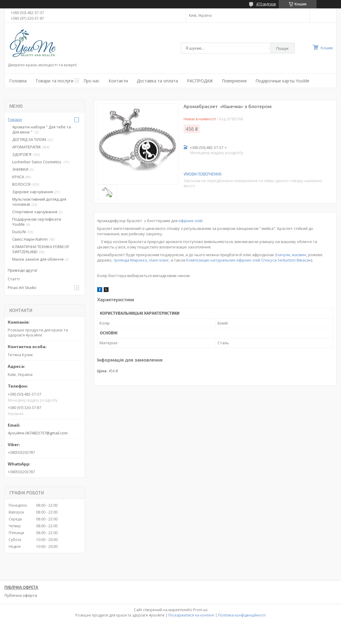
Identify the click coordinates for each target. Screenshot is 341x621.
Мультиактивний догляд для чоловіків (39, 201)
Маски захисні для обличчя (37, 259)
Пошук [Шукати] (282, 48)
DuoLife (19, 231)
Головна (18, 81)
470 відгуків (266, 4)
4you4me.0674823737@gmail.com (38, 433)
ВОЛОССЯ (21, 184)
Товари (15, 119)
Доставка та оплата (157, 81)
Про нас (91, 81)
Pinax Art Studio (22, 287)
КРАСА (18, 176)
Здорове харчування (32, 191)
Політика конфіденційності (242, 615)
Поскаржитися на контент (191, 615)
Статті (14, 279)
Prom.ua (200, 609)
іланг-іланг (159, 260)
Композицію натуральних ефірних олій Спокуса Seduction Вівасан (248, 260)
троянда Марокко (130, 260)
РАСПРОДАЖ (200, 81)
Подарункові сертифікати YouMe (36, 221)
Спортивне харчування (34, 211)
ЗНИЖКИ (20, 169)
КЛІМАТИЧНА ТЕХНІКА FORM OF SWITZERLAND (40, 249)
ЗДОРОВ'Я (21, 154)
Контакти (118, 81)
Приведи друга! (22, 270)
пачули (283, 254)
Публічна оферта (20, 595)
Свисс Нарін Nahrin (30, 239)
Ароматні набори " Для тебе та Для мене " (41, 129)
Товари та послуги (54, 81)
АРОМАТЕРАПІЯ (26, 147)
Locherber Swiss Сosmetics (37, 162)
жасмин (299, 254)
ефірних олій (190, 220)
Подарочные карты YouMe (282, 81)
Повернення (234, 81)
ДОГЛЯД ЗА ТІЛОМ (29, 139)
